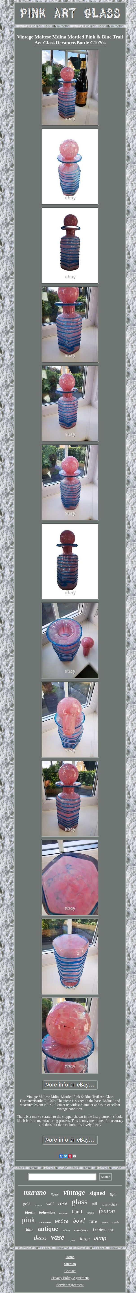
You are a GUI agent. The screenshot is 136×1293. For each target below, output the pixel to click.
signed (97, 1193)
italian (66, 1230)
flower (55, 1194)
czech (115, 1222)
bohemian (47, 1212)
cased (90, 1212)
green (104, 1222)
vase (57, 1237)
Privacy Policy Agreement (70, 1278)
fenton (107, 1210)
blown (30, 1212)
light (113, 1194)
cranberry (81, 1230)
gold (27, 1203)
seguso (38, 1205)
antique (48, 1228)
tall (94, 1204)
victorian (63, 1213)
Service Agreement (70, 1285)
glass (79, 1201)
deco (40, 1237)
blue (29, 1230)
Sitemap (70, 1264)
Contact (70, 1271)
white (62, 1221)
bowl (79, 1220)
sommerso (45, 1222)
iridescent (103, 1230)
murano (35, 1192)
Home (70, 1257)
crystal (72, 1240)
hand (77, 1211)
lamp (100, 1238)
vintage (74, 1192)
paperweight (109, 1204)
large (85, 1238)
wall (50, 1203)
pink (28, 1220)
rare (93, 1221)
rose (62, 1203)
